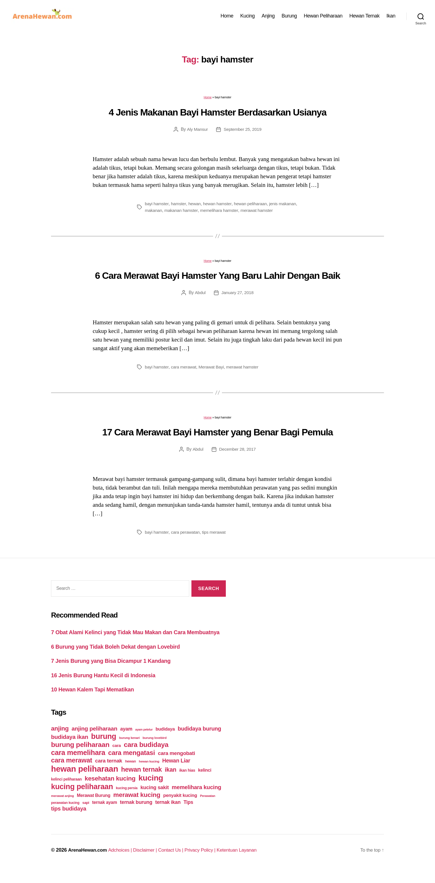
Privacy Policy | (207, 862)
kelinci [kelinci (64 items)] (204, 782)
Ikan (390, 17)
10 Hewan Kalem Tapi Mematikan (95, 701)
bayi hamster (157, 207)
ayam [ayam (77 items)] (126, 741)
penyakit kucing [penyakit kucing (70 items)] (180, 807)
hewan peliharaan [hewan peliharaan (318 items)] (84, 781)
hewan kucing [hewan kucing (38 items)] (149, 773)
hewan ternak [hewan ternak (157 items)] (141, 781)
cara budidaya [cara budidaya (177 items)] (146, 757)
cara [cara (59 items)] (116, 757)
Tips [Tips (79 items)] (188, 814)
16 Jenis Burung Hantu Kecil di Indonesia (107, 687)
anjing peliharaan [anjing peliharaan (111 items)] (94, 740)
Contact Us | (176, 862)
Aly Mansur (196, 132)
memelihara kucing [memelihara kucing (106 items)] (196, 799)
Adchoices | (123, 862)
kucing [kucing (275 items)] (150, 790)
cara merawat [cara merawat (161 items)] (71, 772)
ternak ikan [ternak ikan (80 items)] (167, 814)
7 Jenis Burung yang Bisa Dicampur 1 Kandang (115, 673)
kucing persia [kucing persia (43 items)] (127, 800)
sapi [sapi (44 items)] (85, 815)
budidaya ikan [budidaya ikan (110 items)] (69, 749)
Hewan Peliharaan (323, 17)
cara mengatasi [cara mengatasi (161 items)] (131, 765)
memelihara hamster (240, 213)
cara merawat (184, 370)
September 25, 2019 (242, 132)
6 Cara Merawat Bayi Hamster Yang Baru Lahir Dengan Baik (217, 279)
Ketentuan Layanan (245, 862)
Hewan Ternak (364, 17)
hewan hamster (218, 207)
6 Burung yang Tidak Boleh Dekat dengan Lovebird (120, 658)
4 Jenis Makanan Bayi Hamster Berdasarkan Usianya (218, 115)
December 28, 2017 (237, 452)
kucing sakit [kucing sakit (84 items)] (154, 799)
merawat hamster (279, 213)
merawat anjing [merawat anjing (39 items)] (62, 808)
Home (227, 17)
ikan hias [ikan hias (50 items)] (187, 782)
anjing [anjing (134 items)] (60, 740)
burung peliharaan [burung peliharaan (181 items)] (80, 757)
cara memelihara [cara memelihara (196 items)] (78, 765)
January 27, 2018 (237, 296)
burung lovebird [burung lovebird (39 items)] (154, 750)
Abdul (199, 296)
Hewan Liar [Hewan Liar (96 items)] (176, 773)
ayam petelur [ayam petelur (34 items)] (144, 741)
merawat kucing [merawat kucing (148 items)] (136, 807)
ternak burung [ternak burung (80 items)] (136, 814)
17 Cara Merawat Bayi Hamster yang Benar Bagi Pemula (217, 435)
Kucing (247, 17)
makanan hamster (202, 213)
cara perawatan (186, 535)
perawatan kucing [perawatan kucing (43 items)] (65, 815)
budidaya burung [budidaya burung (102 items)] (199, 741)
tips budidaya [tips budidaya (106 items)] (68, 821)
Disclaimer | (149, 862)
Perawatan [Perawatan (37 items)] (207, 808)
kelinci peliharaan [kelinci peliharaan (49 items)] (66, 791)
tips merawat (215, 535)
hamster (179, 207)
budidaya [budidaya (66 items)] (165, 741)
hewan (195, 207)
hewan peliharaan (252, 207)
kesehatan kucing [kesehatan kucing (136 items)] (110, 790)
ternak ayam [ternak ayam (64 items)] (104, 814)
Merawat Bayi (213, 370)
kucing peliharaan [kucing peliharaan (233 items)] (82, 799)
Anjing (268, 17)
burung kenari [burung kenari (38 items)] (129, 750)
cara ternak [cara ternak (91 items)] (108, 773)
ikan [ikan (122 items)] (170, 782)
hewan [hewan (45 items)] (130, 773)
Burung (289, 17)
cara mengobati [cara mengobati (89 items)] (176, 765)
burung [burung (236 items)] (103, 748)
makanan (174, 213)
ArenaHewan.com (88, 862)
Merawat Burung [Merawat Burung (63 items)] (93, 807)
